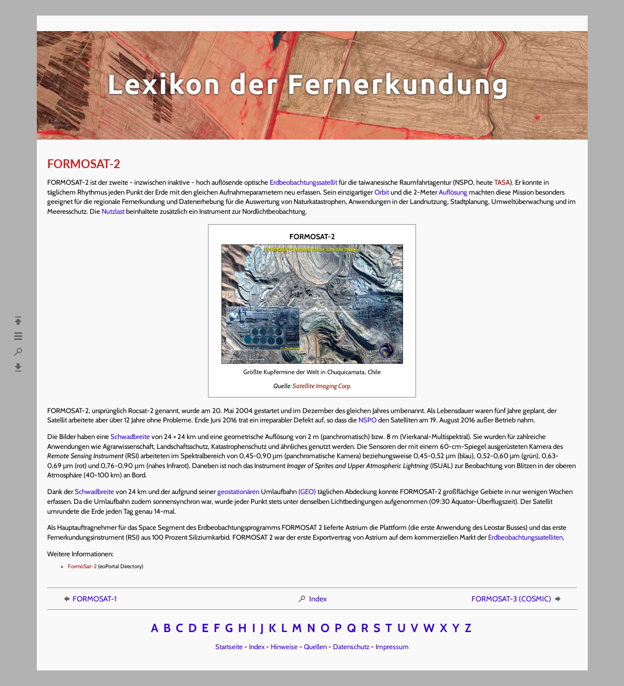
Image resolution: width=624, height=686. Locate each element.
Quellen (315, 646)
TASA (502, 182)
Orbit (382, 192)
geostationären (238, 491)
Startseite (229, 646)
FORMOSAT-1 (89, 598)
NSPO (367, 420)
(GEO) (307, 491)
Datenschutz (351, 646)
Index (312, 598)
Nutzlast (113, 211)
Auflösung (453, 192)
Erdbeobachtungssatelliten (525, 537)
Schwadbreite (130, 436)
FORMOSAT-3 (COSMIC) (517, 598)
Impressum (392, 646)
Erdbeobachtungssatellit (303, 182)
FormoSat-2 (82, 566)
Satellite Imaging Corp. (322, 386)
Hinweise (284, 646)
